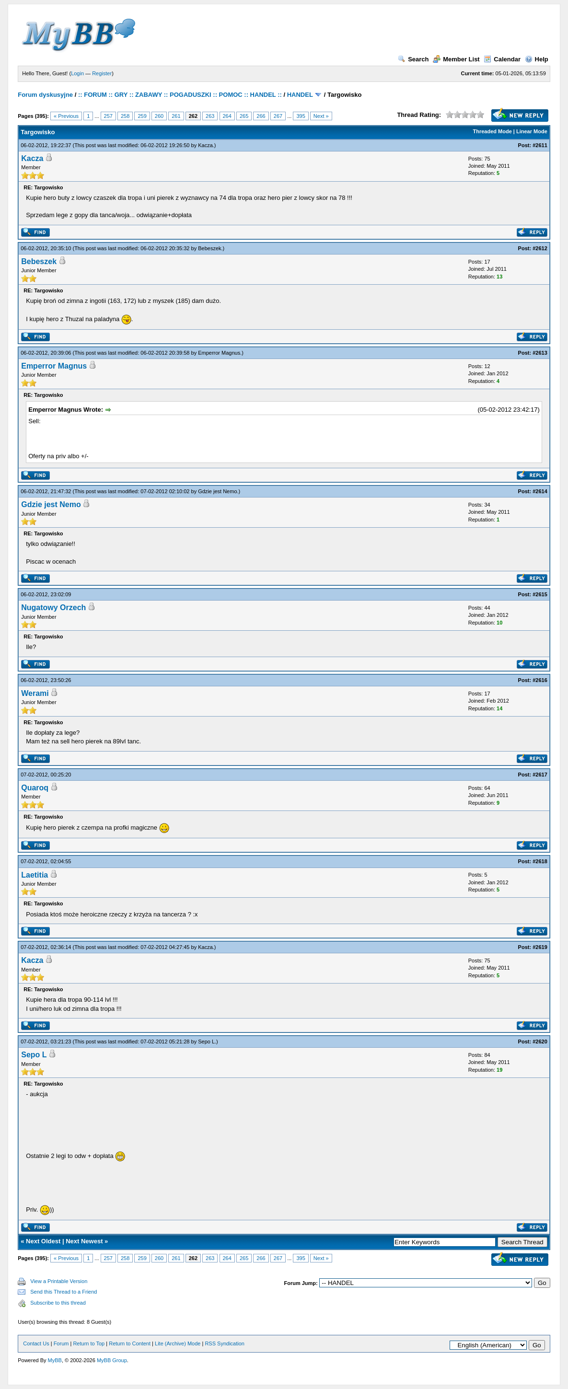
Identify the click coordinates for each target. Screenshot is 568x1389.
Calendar (502, 59)
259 (142, 116)
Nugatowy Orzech (53, 607)
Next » (321, 116)
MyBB (55, 1360)
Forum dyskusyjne (45, 94)
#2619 (540, 947)
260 (159, 116)
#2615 (540, 594)
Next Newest (84, 1241)
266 (260, 116)
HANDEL (300, 94)
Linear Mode (531, 131)
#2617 (540, 774)
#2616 (540, 680)
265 (244, 116)
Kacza (205, 145)
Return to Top (88, 1343)
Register (102, 73)
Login (77, 73)
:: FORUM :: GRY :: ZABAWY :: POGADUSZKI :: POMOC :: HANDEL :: (180, 94)
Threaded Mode (492, 131)
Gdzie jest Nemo (217, 491)
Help (536, 59)
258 (125, 116)
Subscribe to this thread (58, 1303)
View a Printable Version (58, 1281)
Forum (61, 1343)
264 (227, 116)
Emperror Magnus (219, 353)
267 (278, 116)
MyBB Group (112, 1360)
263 (210, 116)
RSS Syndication (224, 1343)
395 (300, 116)
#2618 (540, 861)
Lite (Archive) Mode (177, 1343)
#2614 (540, 491)
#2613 (540, 353)
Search (413, 59)
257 (108, 116)
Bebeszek (209, 248)
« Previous (66, 116)
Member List (456, 59)
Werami (35, 693)
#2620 (540, 1041)
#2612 (540, 248)
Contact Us (36, 1343)
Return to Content (130, 1343)
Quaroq (34, 788)
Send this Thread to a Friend (63, 1292)
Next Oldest (43, 1241)
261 (176, 116)
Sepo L (206, 1041)
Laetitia (34, 875)
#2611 (540, 145)
